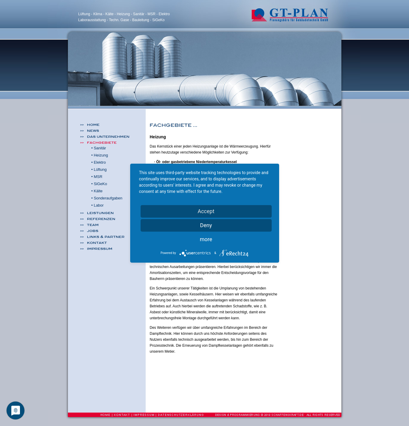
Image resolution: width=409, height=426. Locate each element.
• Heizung (99, 155)
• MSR (96, 176)
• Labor (97, 205)
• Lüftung (99, 169)
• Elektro (98, 162)
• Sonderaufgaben (106, 198)
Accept (205, 211)
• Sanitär (98, 148)
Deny (206, 225)
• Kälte (97, 191)
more (206, 239)
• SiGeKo (99, 184)
